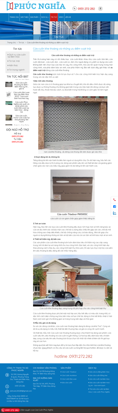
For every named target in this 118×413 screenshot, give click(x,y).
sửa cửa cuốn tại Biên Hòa (98, 379)
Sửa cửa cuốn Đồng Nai (97, 375)
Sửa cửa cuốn (66, 383)
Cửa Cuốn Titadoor (68, 372)
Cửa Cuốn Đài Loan (69, 379)
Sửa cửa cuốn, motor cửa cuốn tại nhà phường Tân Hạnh (21, 119)
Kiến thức (13, 65)
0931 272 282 (86, 8)
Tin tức (54, 17)
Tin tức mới (14, 61)
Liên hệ (68, 17)
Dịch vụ (45, 17)
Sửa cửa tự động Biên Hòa (98, 372)
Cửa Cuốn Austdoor (69, 375)
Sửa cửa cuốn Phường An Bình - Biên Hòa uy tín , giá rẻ (21, 86)
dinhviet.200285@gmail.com (21, 391)
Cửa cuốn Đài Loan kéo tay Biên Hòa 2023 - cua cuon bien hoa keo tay (21, 96)
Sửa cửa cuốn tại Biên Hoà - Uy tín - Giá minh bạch (99, 384)
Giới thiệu (24, 17)
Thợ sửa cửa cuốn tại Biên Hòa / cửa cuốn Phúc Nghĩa (99, 390)
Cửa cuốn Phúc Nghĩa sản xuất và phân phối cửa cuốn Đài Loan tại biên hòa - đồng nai (21, 107)
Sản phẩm (35, 17)
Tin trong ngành (16, 69)
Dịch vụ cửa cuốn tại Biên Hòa (17, 55)
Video (61, 17)
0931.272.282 (17, 136)
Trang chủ (14, 17)
